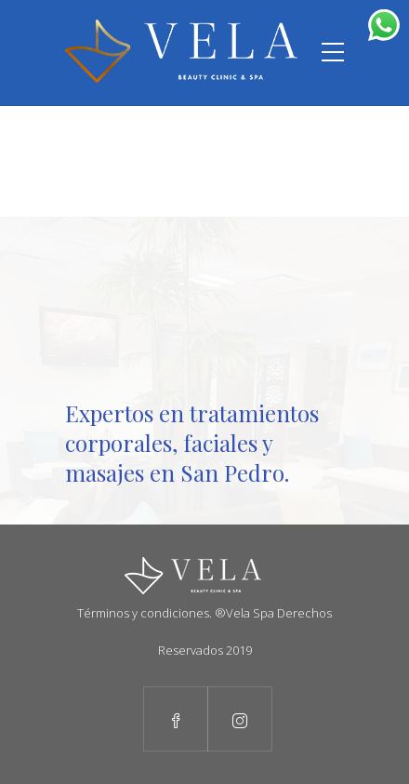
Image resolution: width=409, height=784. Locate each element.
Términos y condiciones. (144, 613)
